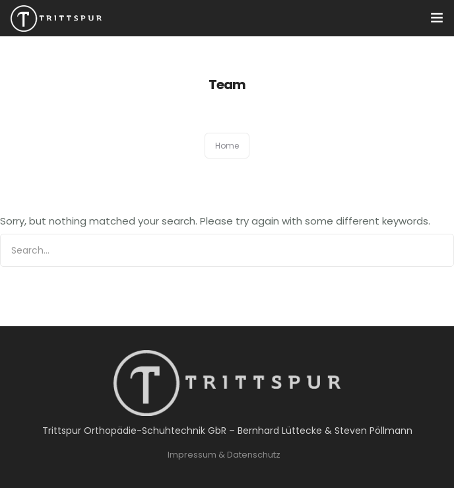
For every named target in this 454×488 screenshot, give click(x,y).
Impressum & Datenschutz (224, 454)
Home (227, 145)
